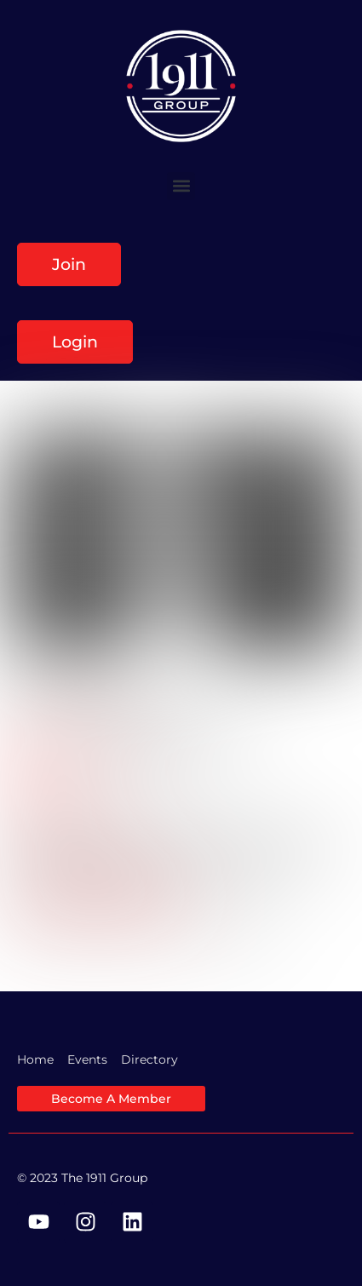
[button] (181, 186)
